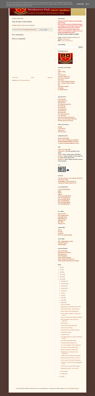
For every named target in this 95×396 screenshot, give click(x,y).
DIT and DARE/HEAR (63, 201)
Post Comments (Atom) (24, 80)
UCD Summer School (66, 332)
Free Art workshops (65, 304)
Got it (87, 4)
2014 (61, 376)
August (63, 290)
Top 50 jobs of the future (66, 327)
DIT (59, 84)
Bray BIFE (60, 222)
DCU (59, 73)
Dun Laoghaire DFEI (63, 215)
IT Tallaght (61, 88)
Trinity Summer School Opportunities (70, 311)
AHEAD (60, 194)
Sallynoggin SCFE (62, 217)
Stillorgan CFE (62, 220)
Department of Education (64, 252)
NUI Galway (61, 79)
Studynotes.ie (61, 151)
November (63, 283)
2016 (61, 276)
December (63, 281)
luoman (67, 388)
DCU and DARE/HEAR (64, 199)
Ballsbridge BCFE (62, 218)
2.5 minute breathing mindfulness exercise (68, 143)
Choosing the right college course (69, 342)
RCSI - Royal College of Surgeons (66, 81)
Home (32, 77)
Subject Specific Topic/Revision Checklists (68, 260)
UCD (59, 70)
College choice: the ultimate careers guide (70, 355)
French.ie (60, 156)
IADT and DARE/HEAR (64, 202)
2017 (61, 274)
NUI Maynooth (62, 75)
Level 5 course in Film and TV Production (71, 360)
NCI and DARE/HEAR (64, 204)
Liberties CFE (61, 223)
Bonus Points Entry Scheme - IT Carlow (70, 357)
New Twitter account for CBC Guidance (70, 366)
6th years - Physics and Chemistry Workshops (71, 317)
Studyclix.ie (61, 159)
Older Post (50, 77)
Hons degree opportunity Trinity (68, 340)
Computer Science (65, 334)
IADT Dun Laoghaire (63, 86)
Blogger (77, 388)
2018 (61, 272)
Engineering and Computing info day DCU (71, 306)
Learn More (80, 4)
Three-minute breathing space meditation (68, 140)
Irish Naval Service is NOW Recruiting (70, 330)
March (62, 302)
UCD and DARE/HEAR (64, 197)
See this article (16, 25)
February (63, 371)
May (62, 297)
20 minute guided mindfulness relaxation (68, 141)
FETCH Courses (62, 131)
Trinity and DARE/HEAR (64, 196)
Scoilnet (60, 154)
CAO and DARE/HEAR (64, 189)
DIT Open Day (64, 323)
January (63, 373)
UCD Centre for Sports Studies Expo (69, 347)
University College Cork (64, 76)
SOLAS (60, 230)
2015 (61, 279)
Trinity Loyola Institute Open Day (69, 325)
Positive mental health (63, 138)
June (62, 295)
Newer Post (15, 77)
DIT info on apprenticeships (65, 235)
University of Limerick (63, 78)
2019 (61, 269)
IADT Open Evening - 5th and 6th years (70, 309)
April (62, 300)
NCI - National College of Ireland (66, 83)
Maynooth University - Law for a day (69, 368)
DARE (59, 191)
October (63, 286)
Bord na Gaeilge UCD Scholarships (69, 349)
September (63, 288)
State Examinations (63, 251)
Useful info (60, 233)
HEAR (59, 192)
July (62, 293)
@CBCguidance (66, 39)
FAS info (60, 231)
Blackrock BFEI (62, 213)
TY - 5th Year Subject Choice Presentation (71, 345)
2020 (61, 267)
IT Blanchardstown (63, 89)
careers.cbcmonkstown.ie (67, 40)
